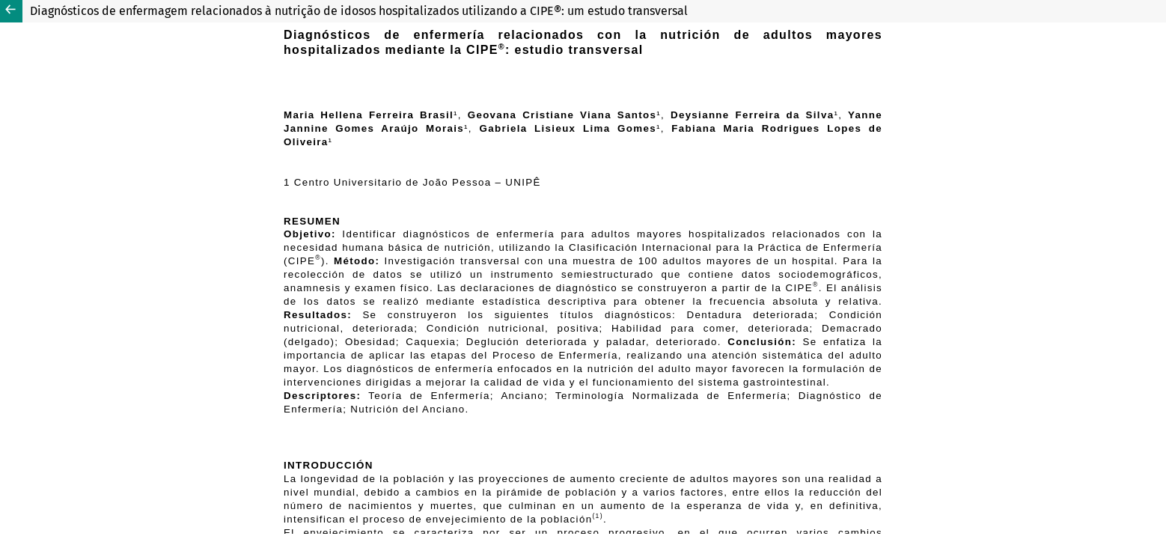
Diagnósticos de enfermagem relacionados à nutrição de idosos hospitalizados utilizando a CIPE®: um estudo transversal (359, 11)
